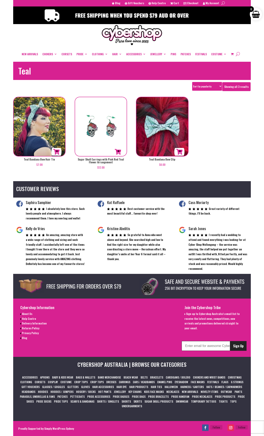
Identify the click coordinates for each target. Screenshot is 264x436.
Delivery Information (34, 323)
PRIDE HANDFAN (180, 396)
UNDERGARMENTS (132, 406)
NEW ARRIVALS (30, 54)
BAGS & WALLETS (85, 377)
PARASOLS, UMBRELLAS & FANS (37, 396)
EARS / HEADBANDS (144, 382)
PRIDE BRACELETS (158, 396)
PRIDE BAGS (138, 396)
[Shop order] (207, 86)
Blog (116, 3)
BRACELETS (156, 377)
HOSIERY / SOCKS (86, 391)
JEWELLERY (156, 54)
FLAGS (224, 382)
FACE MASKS (198, 382)
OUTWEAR (226, 391)
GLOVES (85, 387)
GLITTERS (73, 387)
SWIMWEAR (182, 401)
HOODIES (43, 391)
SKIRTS (138, 401)
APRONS (45, 377)
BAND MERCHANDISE (109, 377)
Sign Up (238, 345)
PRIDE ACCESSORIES (98, 396)
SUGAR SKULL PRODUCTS (158, 401)
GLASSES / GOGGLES (53, 387)
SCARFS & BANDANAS (82, 401)
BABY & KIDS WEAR (62, 377)
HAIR (115, 54)
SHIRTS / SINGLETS (108, 401)
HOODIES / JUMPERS (62, 391)
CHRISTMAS (234, 377)
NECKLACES (172, 391)
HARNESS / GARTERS (192, 387)
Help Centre (157, 3)
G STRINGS (237, 382)
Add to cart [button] (56, 152)
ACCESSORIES (134, 54)
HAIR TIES (156, 387)
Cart (174, 3)
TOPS (233, 401)
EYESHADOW (181, 382)
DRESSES (111, 382)
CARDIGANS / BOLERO (178, 377)
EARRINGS (124, 382)
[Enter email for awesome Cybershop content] (206, 346)
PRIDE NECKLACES (202, 396)
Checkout (190, 3)
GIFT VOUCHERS (31, 387)
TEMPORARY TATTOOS (203, 401)
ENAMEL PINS (164, 382)
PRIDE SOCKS (43, 401)
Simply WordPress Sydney (59, 428)
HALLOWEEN (171, 387)
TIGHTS (223, 401)
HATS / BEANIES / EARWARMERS (224, 387)
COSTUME (216, 54)
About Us (26, 314)
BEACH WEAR (131, 377)
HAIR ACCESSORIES (103, 387)
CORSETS (66, 54)
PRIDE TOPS (61, 401)
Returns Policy (30, 328)
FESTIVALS (201, 54)
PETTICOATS (77, 396)
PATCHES (186, 54)
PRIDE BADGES (121, 396)
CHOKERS (47, 54)
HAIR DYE (121, 387)
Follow (216, 427)
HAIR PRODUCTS (138, 387)
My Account (211, 3)
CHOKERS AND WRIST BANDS (209, 377)
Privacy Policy (30, 333)
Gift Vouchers (134, 3)
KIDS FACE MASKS (154, 391)
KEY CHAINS (134, 391)
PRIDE (80, 54)
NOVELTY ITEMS (209, 391)
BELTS (144, 377)
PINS (173, 54)
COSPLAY (53, 382)
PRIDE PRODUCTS (225, 396)
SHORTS (126, 401)
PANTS (238, 391)
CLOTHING (98, 54)
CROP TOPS (81, 382)
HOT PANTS (104, 391)
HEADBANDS (28, 391)
